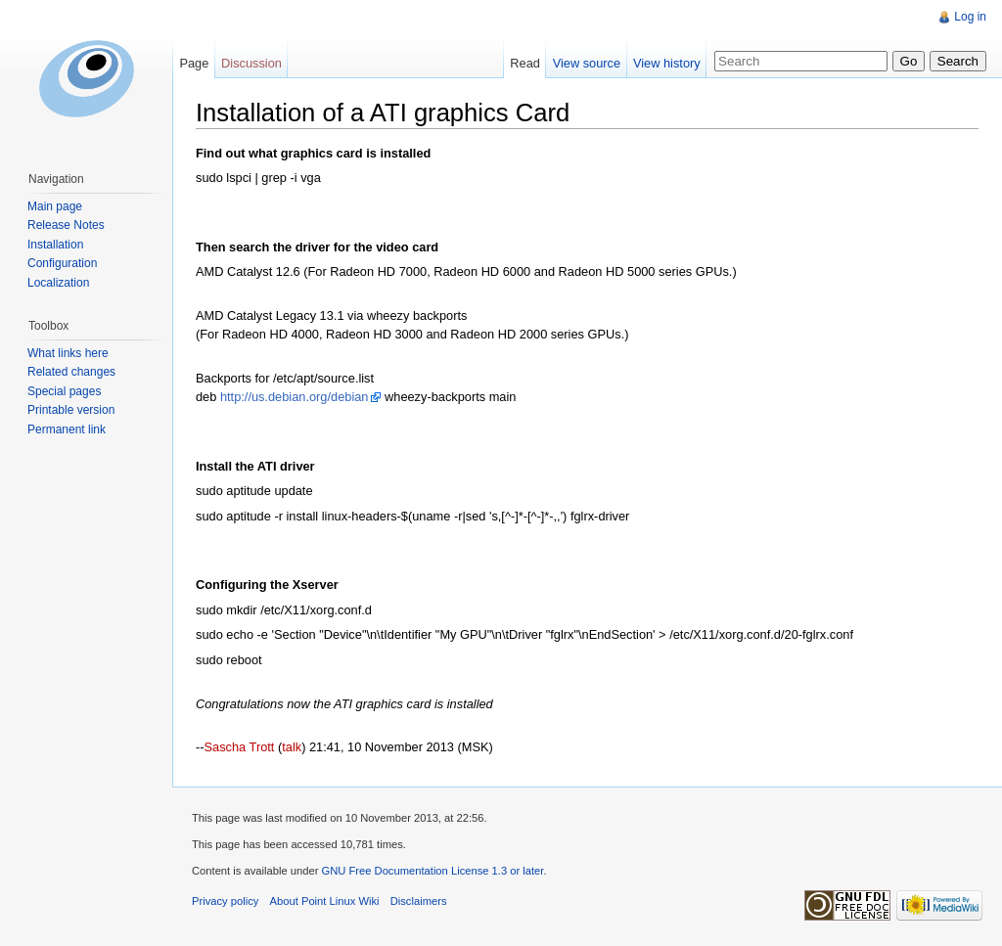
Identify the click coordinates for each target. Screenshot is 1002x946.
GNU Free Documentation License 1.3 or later (432, 871)
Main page (54, 206)
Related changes (71, 372)
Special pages (64, 391)
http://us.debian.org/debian (294, 396)
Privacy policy (225, 901)
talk (291, 747)
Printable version (70, 410)
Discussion (251, 63)
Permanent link (66, 429)
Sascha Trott (240, 747)
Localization (58, 283)
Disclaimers (418, 901)
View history (667, 63)
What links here (68, 353)
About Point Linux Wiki (325, 901)
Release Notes (66, 225)
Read (525, 63)
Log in (970, 16)
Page (193, 63)
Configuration (62, 263)
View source (586, 63)
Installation (55, 244)
